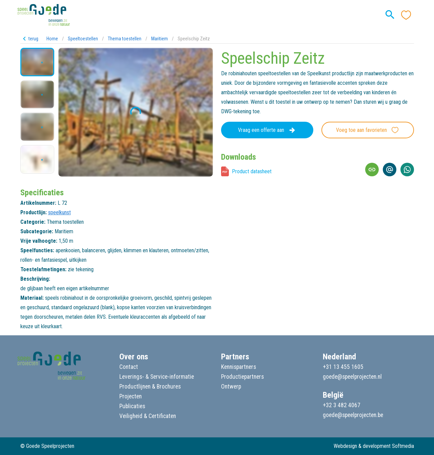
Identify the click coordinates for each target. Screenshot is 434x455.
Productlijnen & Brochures (150, 386)
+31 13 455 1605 (343, 366)
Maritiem (159, 38)
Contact (128, 366)
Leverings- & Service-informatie (156, 376)
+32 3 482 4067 (341, 405)
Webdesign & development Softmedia (374, 446)
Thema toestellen (124, 38)
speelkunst (59, 212)
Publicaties (132, 406)
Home (52, 38)
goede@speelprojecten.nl (352, 376)
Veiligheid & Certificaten (147, 416)
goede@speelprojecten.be (353, 415)
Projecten (130, 396)
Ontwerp (231, 386)
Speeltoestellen (83, 38)
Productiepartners (242, 376)
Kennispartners (238, 366)
